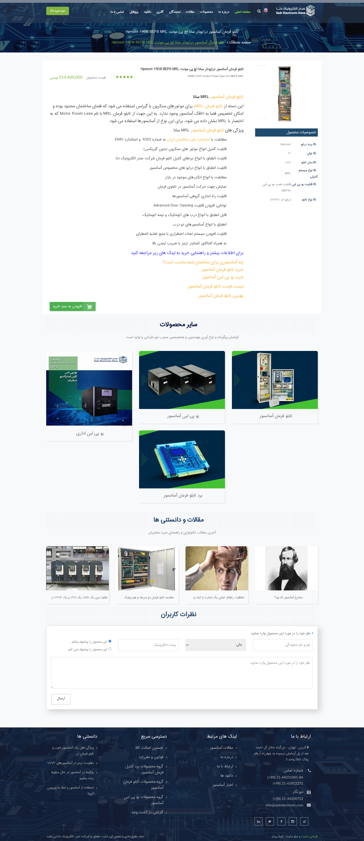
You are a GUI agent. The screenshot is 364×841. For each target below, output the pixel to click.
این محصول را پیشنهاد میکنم (89, 638)
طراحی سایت (309, 833)
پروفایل (134, 12)
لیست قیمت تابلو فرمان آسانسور (216, 283)
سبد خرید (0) (57, 10)
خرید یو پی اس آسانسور (223, 274)
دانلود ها (227, 772)
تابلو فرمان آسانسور (227, 94)
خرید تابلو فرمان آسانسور (222, 266)
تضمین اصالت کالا (149, 745)
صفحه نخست (239, 39)
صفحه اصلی (242, 12)
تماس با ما (117, 12)
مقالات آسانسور (221, 745)
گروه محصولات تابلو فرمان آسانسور (143, 782)
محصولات (206, 12)
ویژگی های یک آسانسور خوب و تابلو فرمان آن (73, 748)
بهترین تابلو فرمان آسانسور (221, 292)
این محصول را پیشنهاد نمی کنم (87, 646)
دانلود (147, 12)
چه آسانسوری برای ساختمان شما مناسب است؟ (203, 259)
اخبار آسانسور (222, 782)
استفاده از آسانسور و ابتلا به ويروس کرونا (70, 788)
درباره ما (223, 12)
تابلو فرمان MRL (209, 103)
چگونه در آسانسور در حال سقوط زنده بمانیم (72, 772)
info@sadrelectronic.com (284, 802)
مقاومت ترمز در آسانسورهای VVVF (70, 760)
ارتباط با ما (225, 763)
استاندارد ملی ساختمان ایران (188, 136)
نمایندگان (174, 12)
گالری (159, 12)
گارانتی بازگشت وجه (147, 809)
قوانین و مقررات (151, 754)
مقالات (190, 12)
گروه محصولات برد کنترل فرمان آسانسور (144, 766)
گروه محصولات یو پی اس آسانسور (143, 797)
